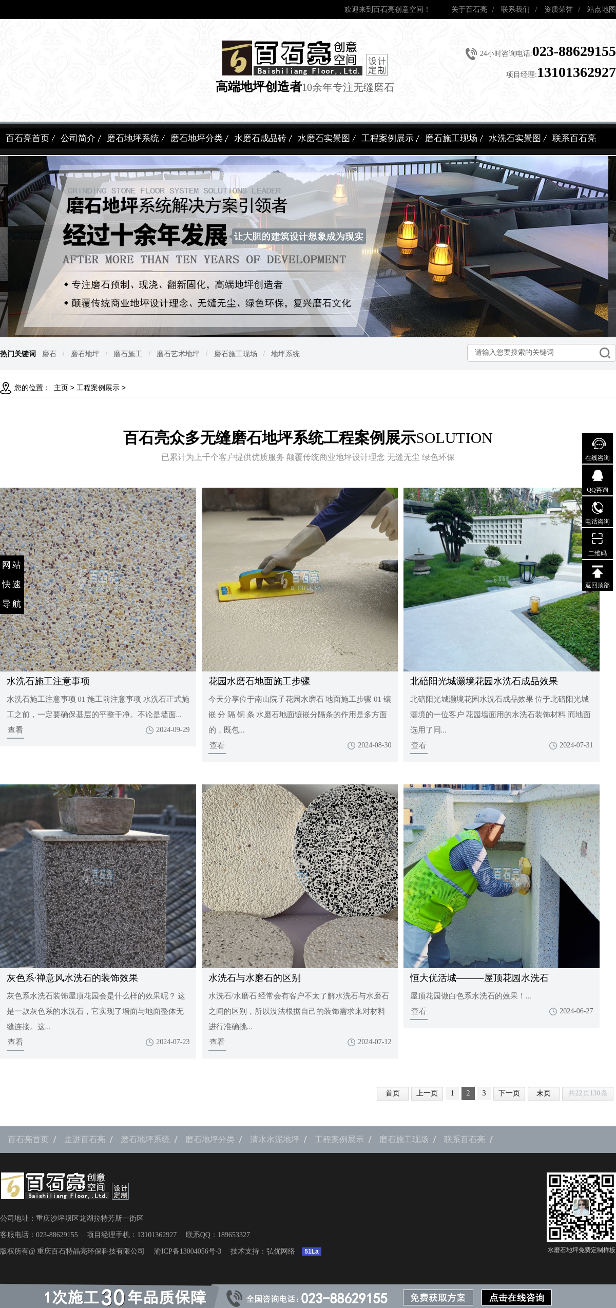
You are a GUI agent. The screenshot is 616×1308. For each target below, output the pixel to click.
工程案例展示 (387, 138)
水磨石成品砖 (260, 138)
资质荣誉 (558, 9)
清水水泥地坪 (274, 1139)
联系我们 (515, 9)
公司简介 (78, 138)
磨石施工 (127, 354)
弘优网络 (280, 1251)
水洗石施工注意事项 (48, 681)
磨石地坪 (85, 354)
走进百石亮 (84, 1139)
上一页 (427, 1093)
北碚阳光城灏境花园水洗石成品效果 (484, 681)
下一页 (509, 1093)
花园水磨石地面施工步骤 (259, 681)
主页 (61, 388)
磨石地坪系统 (133, 138)
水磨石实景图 (324, 138)
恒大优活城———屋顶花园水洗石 (479, 978)
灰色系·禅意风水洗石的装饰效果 (73, 978)
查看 (15, 730)
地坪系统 (285, 354)
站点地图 (601, 9)
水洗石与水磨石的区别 (254, 978)
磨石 (49, 354)
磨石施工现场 (451, 138)
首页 (393, 1093)
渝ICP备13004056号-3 (187, 1251)
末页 (543, 1093)
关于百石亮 (469, 9)
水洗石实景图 (515, 138)
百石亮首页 (27, 138)
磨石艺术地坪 (178, 354)
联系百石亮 (574, 138)
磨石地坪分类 (196, 138)
